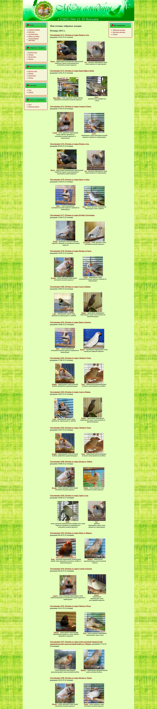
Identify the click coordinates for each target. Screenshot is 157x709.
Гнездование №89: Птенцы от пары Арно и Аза (69, 495)
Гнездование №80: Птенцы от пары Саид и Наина (70, 287)
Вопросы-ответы (33, 106)
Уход (30, 90)
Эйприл (90, 559)
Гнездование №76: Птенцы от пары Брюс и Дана (69, 179)
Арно (67, 522)
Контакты (31, 32)
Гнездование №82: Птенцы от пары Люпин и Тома (70, 358)
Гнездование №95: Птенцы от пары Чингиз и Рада (70, 606)
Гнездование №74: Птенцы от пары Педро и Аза (69, 144)
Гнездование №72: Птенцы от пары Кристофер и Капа (72, 71)
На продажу (32, 57)
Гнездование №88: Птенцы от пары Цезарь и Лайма (71, 462)
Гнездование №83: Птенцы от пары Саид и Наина (70, 392)
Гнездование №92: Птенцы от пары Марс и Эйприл (71, 533)
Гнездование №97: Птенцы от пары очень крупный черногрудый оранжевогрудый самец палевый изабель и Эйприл (76, 643)
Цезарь (53, 278)
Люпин (54, 384)
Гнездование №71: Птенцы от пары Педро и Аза (69, 35)
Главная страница (34, 30)
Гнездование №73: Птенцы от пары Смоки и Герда (70, 106)
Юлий (55, 241)
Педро (52, 61)
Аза (85, 62)
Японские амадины (119, 32)
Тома (83, 384)
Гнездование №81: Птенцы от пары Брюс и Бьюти (70, 322)
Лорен (86, 704)
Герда (94, 133)
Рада (84, 633)
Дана (84, 207)
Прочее (115, 34)
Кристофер (57, 98)
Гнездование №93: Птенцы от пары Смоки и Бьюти (71, 569)
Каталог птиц (32, 52)
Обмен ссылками (33, 36)
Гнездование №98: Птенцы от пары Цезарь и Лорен (71, 678)
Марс (53, 559)
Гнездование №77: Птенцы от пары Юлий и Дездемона (72, 215)
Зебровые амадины (119, 30)
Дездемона (86, 242)
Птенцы (30, 54)
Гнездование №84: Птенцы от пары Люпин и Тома (70, 428)
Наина (83, 313)
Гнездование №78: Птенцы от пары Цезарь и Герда (70, 251)
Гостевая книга (33, 34)
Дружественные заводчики (33, 39)
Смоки (55, 133)
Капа (96, 97)
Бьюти (82, 349)
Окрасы (30, 59)
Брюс (58, 206)
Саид (54, 314)
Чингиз (56, 632)
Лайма (86, 488)
